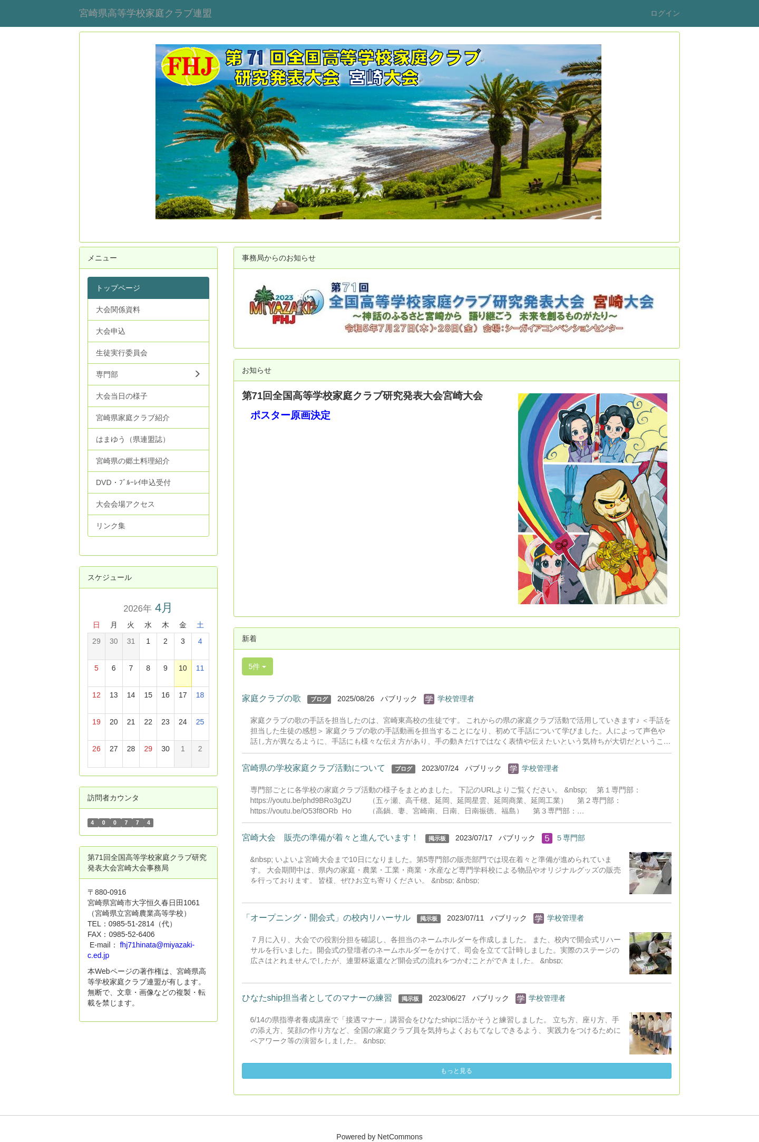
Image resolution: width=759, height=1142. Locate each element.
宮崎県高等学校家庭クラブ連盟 (145, 13)
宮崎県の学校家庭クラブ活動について (313, 767)
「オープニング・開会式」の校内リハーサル (326, 917)
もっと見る (456, 1071)
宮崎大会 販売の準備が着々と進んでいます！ (330, 837)
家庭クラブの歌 (271, 698)
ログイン (665, 13)
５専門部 (570, 838)
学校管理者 (455, 698)
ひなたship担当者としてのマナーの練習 (317, 997)
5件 (258, 666)
